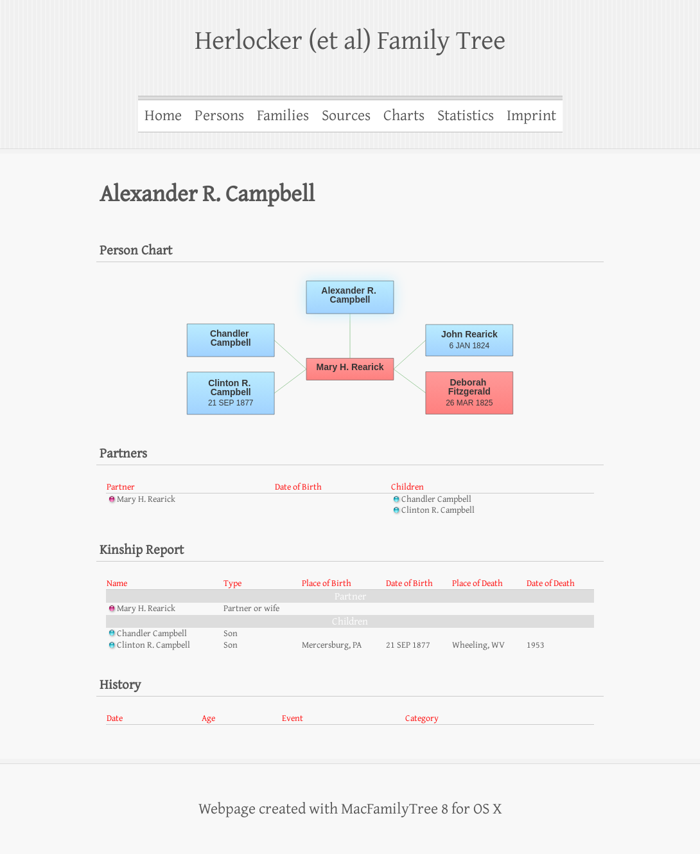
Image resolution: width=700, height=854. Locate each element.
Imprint (531, 116)
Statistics (465, 116)
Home (163, 116)
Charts (403, 116)
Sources (346, 116)
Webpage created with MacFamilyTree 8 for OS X (350, 809)
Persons (219, 116)
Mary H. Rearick (141, 499)
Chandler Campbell (431, 499)
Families (283, 116)
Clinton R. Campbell (433, 510)
